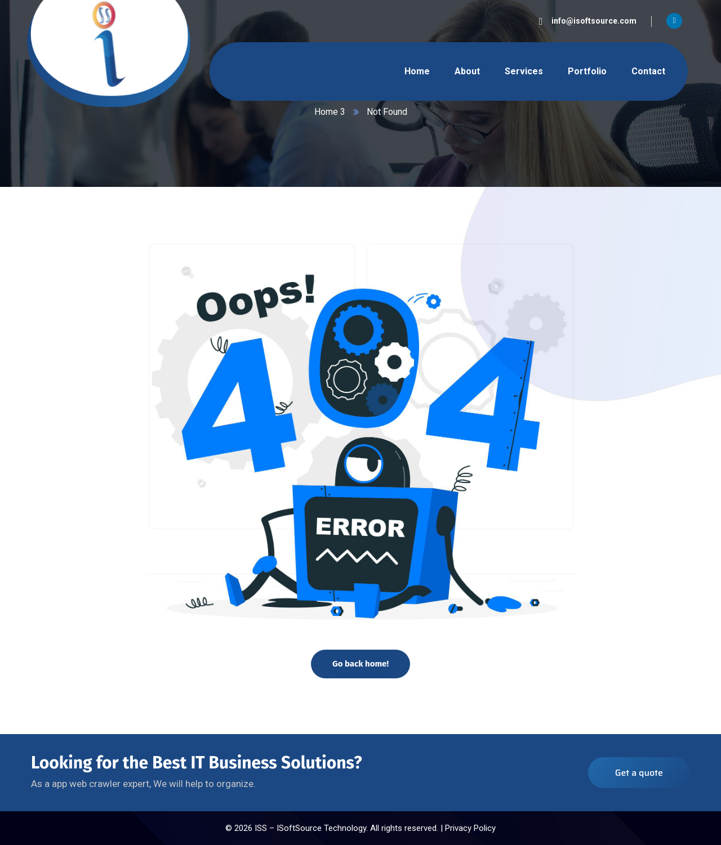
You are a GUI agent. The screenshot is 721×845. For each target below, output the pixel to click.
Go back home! (360, 664)
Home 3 (329, 111)
